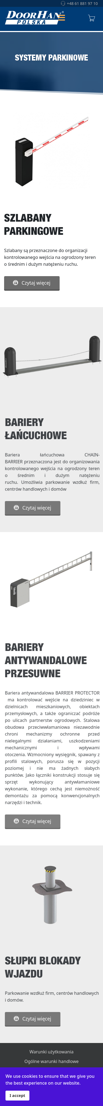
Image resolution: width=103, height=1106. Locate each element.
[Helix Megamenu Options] (61, 18)
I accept (17, 1095)
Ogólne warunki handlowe (51, 1061)
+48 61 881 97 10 (82, 3)
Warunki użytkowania (51, 1052)
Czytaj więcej (31, 282)
